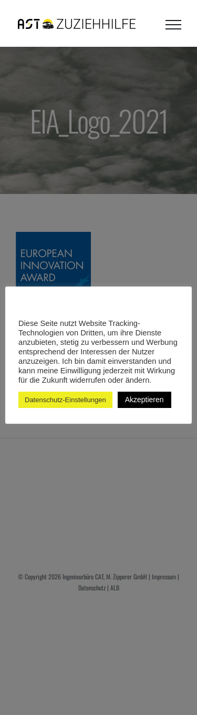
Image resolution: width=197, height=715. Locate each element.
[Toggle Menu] (173, 24)
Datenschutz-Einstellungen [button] (65, 400)
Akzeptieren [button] (144, 399)
